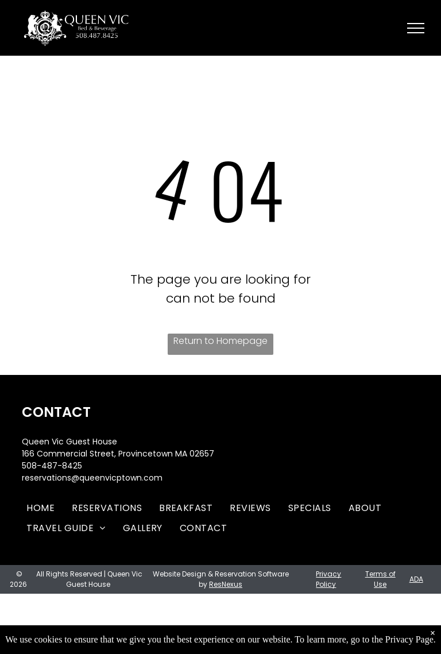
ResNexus (225, 584)
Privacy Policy (328, 579)
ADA (416, 579)
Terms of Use (380, 579)
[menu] (416, 28)
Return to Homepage (220, 340)
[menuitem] (40, 508)
